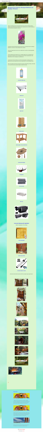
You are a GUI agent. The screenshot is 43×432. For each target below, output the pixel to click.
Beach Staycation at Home (17, 423)
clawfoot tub (21, 95)
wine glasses (21, 174)
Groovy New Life (6, 1)
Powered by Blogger (21, 429)
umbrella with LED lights (21, 162)
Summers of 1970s (16, 411)
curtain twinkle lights (21, 240)
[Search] (11, 1)
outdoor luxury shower (21, 255)
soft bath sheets (21, 186)
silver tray (21, 201)
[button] (8, 11)
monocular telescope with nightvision (21, 223)
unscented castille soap (21, 80)
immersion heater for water (21, 270)
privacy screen (21, 131)
